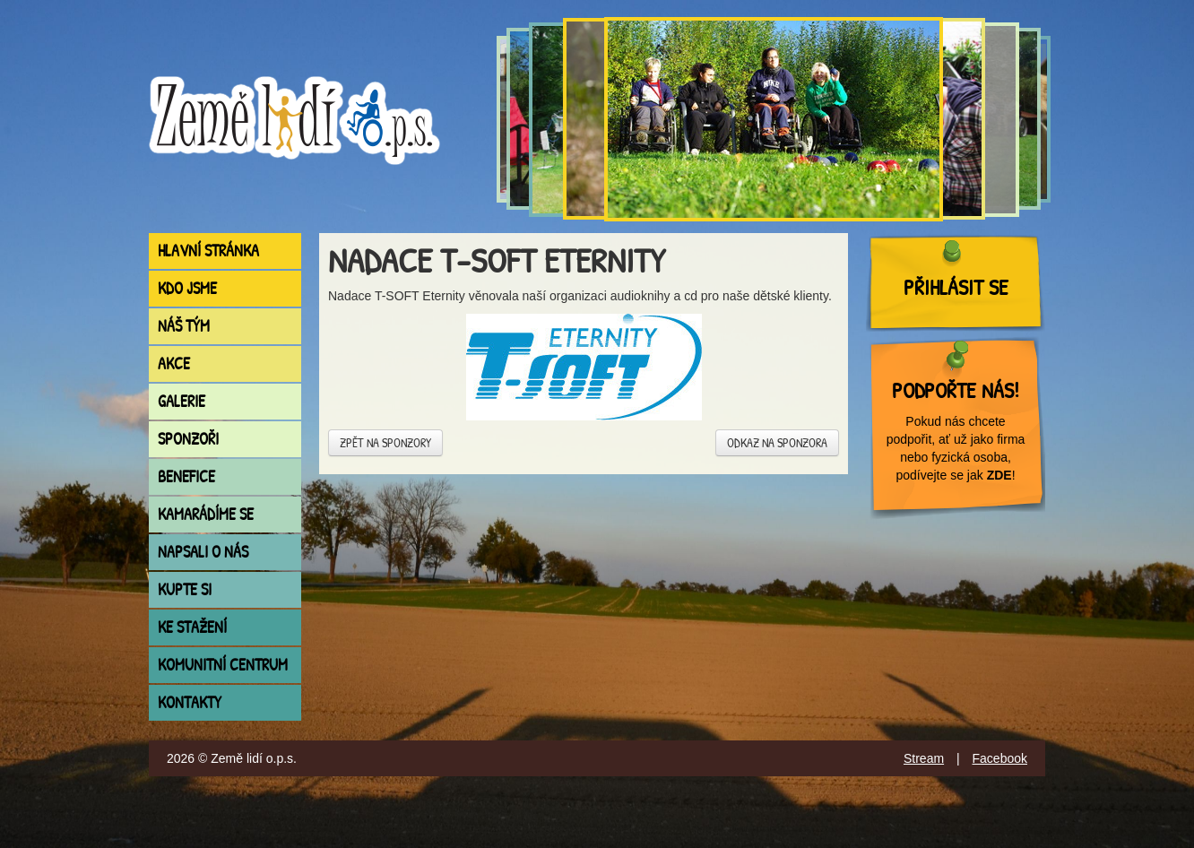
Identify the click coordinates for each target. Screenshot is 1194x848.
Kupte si (185, 589)
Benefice (186, 476)
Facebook (1000, 758)
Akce (174, 363)
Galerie (181, 401)
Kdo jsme (187, 288)
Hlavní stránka (208, 250)
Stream (924, 758)
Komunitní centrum (223, 664)
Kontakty (189, 702)
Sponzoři (188, 439)
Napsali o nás (203, 552)
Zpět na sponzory (385, 442)
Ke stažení (192, 627)
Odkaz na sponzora (777, 442)
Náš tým (184, 326)
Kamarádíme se (206, 514)
